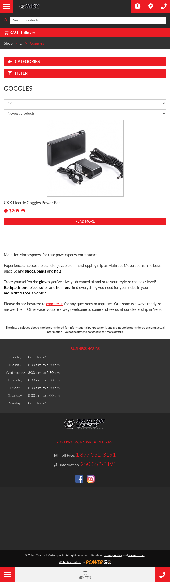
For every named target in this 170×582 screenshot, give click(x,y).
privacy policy (113, 555)
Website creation (70, 562)
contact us (54, 304)
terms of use (136, 555)
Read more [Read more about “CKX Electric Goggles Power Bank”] (85, 222)
